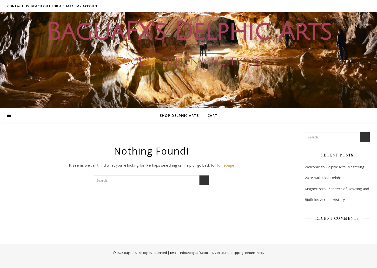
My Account (87, 6)
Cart (212, 115)
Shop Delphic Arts (179, 115)
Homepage (224, 165)
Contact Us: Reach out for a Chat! (40, 6)
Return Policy (254, 252)
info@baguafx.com (194, 252)
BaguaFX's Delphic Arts (188, 32)
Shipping (237, 252)
